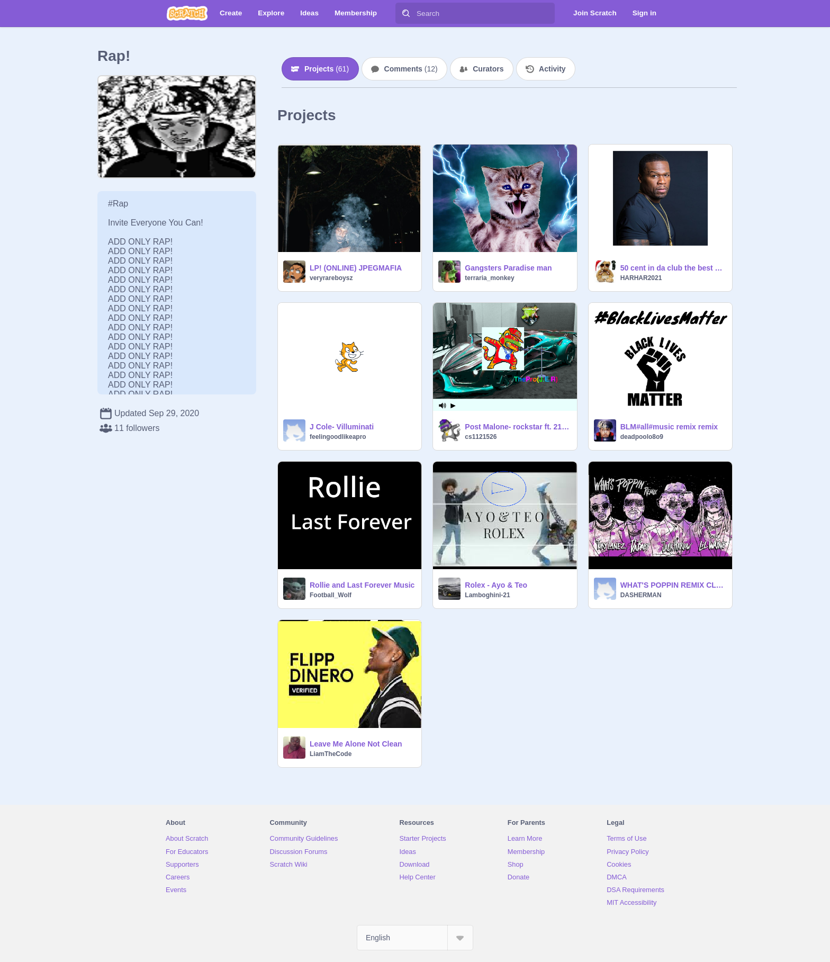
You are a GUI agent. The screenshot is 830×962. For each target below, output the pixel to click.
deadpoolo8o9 (641, 436)
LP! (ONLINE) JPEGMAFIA (356, 268)
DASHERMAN (641, 595)
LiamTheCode (330, 754)
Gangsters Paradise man (508, 268)
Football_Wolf (330, 595)
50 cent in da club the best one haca (673, 268)
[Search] (406, 13)
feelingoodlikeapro (338, 436)
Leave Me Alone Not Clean (356, 744)
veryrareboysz (331, 278)
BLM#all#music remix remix (669, 426)
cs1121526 (481, 436)
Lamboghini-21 (487, 595)
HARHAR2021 (641, 278)
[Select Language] (415, 937)
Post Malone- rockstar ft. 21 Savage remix (517, 426)
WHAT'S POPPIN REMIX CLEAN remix (673, 585)
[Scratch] (187, 13)
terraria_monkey (489, 278)
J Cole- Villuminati (342, 426)
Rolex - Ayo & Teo (496, 585)
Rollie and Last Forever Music (362, 585)
